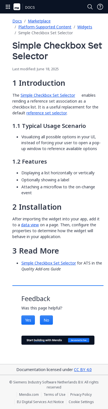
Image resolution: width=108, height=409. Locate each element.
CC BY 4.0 (83, 369)
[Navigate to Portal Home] (17, 6)
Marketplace (39, 21)
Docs (17, 21)
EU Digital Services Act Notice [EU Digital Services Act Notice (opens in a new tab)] (40, 402)
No (46, 320)
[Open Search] (90, 6)
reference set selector (46, 113)
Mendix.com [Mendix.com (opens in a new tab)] (29, 394)
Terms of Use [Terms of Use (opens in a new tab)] (55, 394)
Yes (28, 320)
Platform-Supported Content (44, 27)
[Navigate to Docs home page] (30, 7)
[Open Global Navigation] (7, 6)
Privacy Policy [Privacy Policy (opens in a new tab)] (81, 394)
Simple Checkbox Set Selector (48, 95)
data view (30, 225)
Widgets (84, 27)
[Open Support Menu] (100, 6)
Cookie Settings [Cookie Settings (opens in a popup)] (81, 402)
